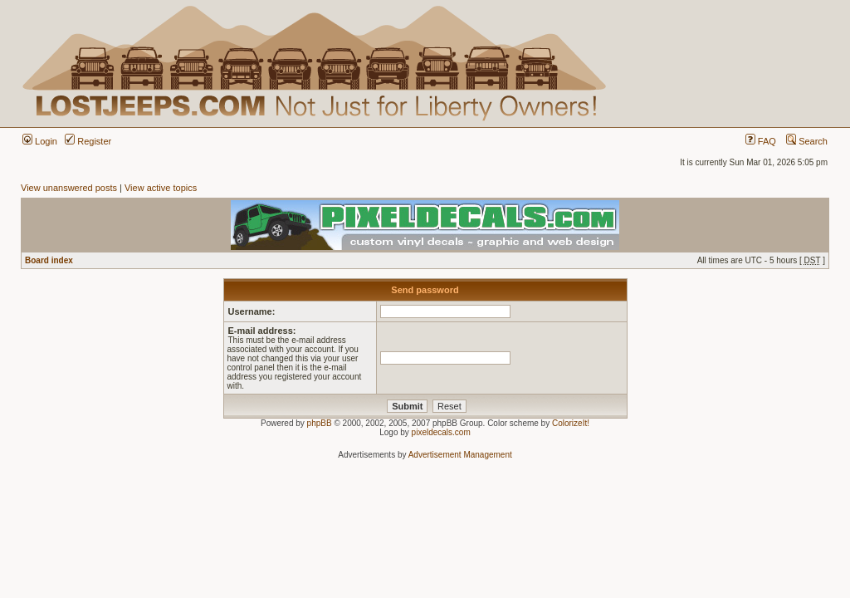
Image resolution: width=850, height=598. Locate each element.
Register (88, 141)
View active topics (161, 188)
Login (39, 141)
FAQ (760, 141)
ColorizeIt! (570, 423)
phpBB (319, 423)
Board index (49, 260)
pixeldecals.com (441, 432)
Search (807, 141)
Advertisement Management (460, 454)
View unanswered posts (69, 188)
